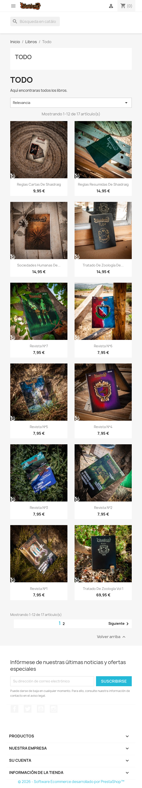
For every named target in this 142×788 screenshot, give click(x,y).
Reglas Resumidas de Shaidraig (103, 184)
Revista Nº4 (103, 427)
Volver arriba (112, 637)
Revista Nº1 (39, 588)
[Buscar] (35, 21)
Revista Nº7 (39, 346)
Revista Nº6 (103, 346)
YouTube (41, 709)
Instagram (53, 709)
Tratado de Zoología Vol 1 (103, 588)
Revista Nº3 (39, 507)
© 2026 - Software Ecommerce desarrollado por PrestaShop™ (71, 781)
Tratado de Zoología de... (103, 265)
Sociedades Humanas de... (39, 265)
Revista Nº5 (39, 427)
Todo (23, 57)
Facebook (14, 709)
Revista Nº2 (103, 507)
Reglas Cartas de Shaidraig (39, 184)
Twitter (27, 709)
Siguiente (119, 624)
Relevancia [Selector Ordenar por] (71, 103)
